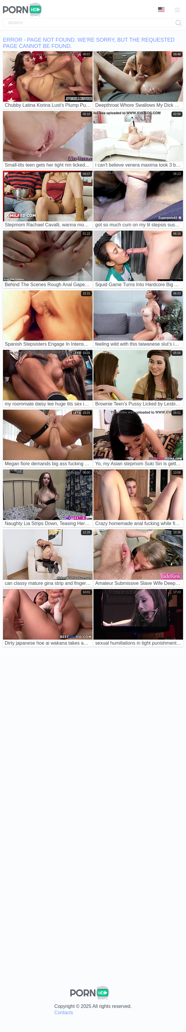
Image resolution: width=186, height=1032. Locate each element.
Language (161, 9)
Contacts (63, 1012)
